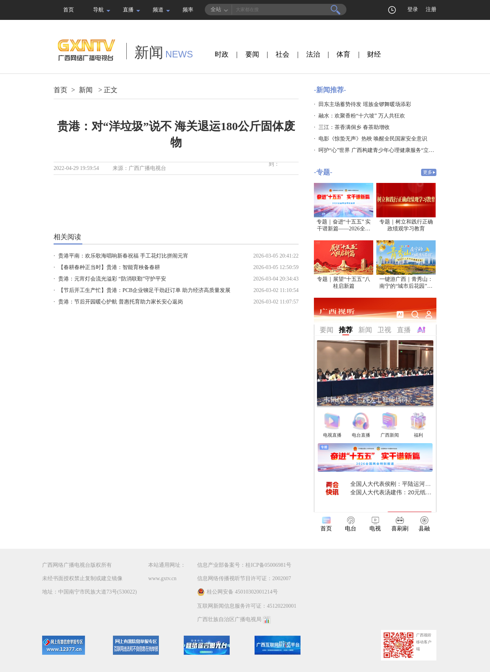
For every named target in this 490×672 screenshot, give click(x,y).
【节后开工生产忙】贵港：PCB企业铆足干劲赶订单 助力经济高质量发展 (144, 290)
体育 (343, 54)
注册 (431, 9)
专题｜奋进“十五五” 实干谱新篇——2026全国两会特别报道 (344, 228)
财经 (374, 54)
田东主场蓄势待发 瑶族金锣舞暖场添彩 (364, 104)
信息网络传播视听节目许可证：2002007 (244, 578)
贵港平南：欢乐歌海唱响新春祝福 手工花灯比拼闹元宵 (123, 256)
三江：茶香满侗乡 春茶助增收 (354, 127)
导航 (98, 10)
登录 (412, 9)
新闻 (86, 90)
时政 (222, 54)
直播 (128, 10)
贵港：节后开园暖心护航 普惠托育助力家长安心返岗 (120, 302)
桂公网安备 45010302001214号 (237, 592)
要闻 (252, 54)
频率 (188, 10)
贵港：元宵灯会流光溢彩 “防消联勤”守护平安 (112, 279)
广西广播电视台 (147, 168)
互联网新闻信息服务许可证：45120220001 (246, 606)
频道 (158, 10)
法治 (313, 54)
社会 (282, 54)
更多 (427, 172)
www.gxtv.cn (162, 578)
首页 (68, 10)
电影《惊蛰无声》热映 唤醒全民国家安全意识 (372, 139)
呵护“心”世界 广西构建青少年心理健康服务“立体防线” (382, 150)
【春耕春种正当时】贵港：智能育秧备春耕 (109, 267)
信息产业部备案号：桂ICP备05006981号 (244, 565)
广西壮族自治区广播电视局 (229, 619)
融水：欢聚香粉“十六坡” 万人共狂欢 (361, 116)
